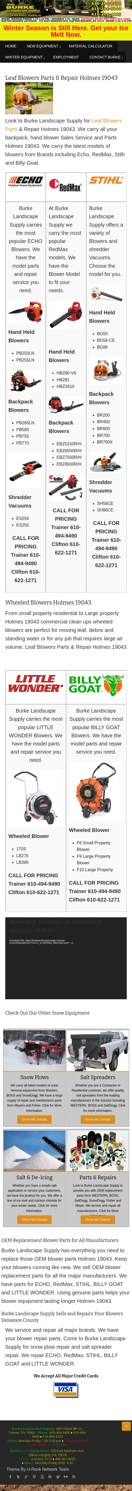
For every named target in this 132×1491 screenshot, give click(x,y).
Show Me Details (34, 1119)
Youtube (42, 1477)
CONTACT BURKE (105, 57)
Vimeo (58, 1477)
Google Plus (26, 1477)
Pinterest (34, 1477)
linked (50, 1477)
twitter (18, 1477)
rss (74, 1477)
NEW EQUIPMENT (42, 46)
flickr (66, 1477)
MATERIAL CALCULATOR (90, 46)
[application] (66, 958)
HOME (10, 46)
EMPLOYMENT (66, 57)
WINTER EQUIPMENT (24, 57)
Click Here (59, 1444)
